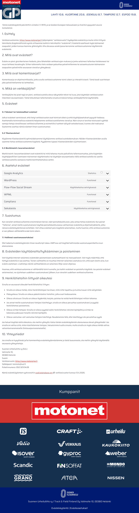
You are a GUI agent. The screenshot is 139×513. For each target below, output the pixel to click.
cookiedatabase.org (44, 372)
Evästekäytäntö (59, 508)
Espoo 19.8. (129, 14)
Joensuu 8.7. (94, 14)
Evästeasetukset (79, 508)
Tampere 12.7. (112, 14)
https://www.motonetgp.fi (31, 40)
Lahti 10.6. (57, 14)
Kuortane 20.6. (75, 14)
